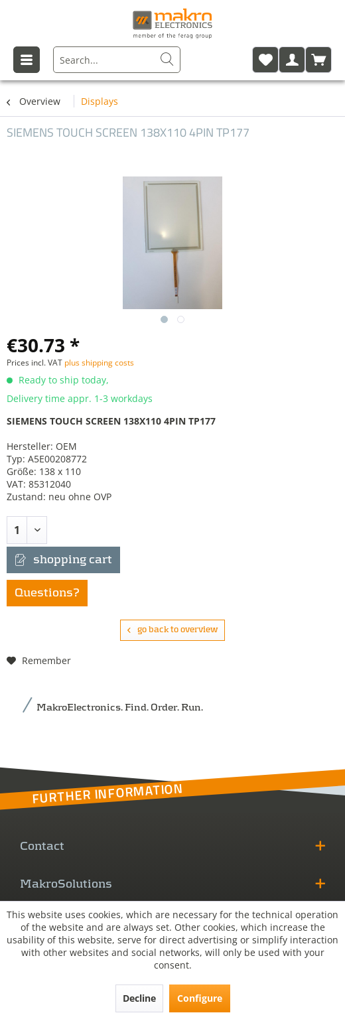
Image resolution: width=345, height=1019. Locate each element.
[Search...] (116, 59)
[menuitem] (116, 59)
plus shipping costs (99, 362)
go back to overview (172, 630)
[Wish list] (265, 59)
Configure (199, 998)
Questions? (47, 593)
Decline (139, 998)
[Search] (167, 59)
